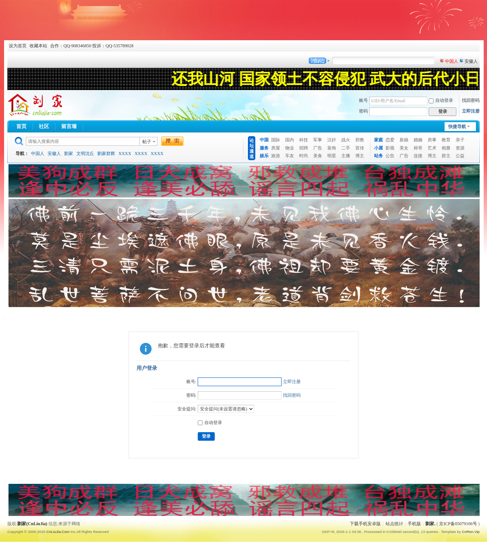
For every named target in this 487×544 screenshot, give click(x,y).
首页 (21, 126)
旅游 (275, 155)
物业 (289, 148)
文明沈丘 (85, 153)
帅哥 (418, 148)
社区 (44, 126)
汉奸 (331, 139)
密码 (363, 111)
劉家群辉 (106, 153)
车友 (289, 155)
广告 (317, 148)
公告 (390, 155)
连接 (418, 155)
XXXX (124, 153)
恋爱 (390, 139)
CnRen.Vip (471, 532)
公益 (460, 155)
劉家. (430, 523)
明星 (331, 155)
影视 (390, 148)
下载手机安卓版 (365, 523)
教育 (446, 139)
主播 (345, 155)
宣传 (359, 148)
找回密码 (471, 100)
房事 (432, 139)
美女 (404, 148)
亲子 (460, 139)
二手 (345, 148)
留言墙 (69, 126)
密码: (191, 395)
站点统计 (394, 523)
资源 (460, 148)
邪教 (359, 139)
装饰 (331, 148)
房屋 (275, 148)
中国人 (37, 153)
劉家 (68, 153)
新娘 (404, 139)
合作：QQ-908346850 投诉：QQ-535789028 (92, 45)
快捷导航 (457, 126)
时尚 (303, 155)
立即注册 (471, 111)
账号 (363, 100)
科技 (303, 139)
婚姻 (418, 139)
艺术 (432, 148)
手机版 (414, 523)
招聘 (303, 148)
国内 (289, 139)
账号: (191, 381)
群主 (446, 155)
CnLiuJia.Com (58, 532)
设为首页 (18, 45)
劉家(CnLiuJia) (32, 523)
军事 (317, 139)
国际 (275, 139)
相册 (446, 148)
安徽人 (54, 153)
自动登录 (441, 100)
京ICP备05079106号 (458, 523)
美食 (317, 155)
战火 (345, 139)
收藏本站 (38, 45)
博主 (359, 155)
